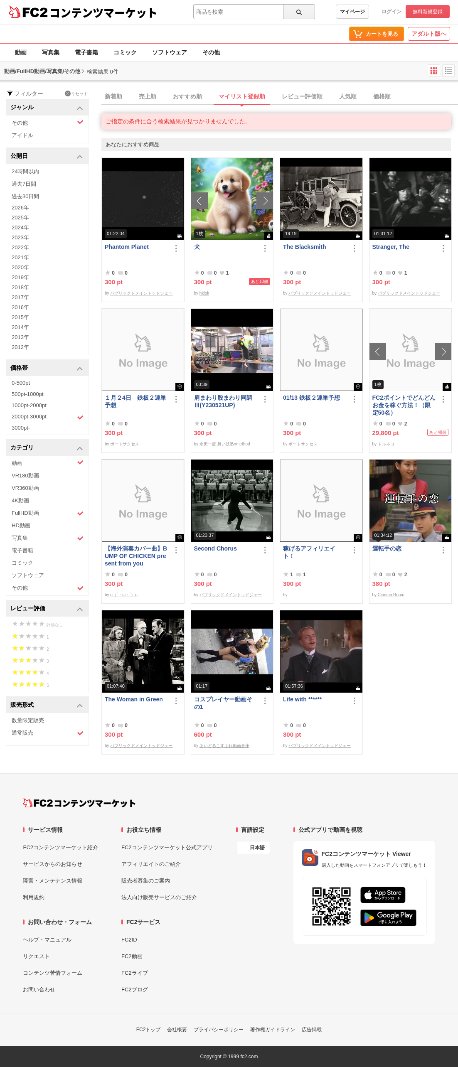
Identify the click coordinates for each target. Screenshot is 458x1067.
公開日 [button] (46, 156)
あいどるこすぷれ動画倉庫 (224, 745)
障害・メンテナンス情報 (52, 881)
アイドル (22, 135)
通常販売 (48, 733)
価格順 (382, 96)
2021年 (20, 257)
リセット (76, 93)
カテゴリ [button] (46, 448)
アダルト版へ (428, 33)
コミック (125, 52)
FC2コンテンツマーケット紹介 (60, 847)
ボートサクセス (124, 444)
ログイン (391, 12)
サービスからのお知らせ (52, 864)
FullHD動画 (48, 513)
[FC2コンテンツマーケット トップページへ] (79, 803)
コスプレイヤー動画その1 (223, 703)
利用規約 (33, 897)
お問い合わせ (39, 989)
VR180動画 (25, 475)
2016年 (20, 307)
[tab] (279, 97)
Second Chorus (215, 548)
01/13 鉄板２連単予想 (311, 397)
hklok (204, 293)
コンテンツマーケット (103, 12)
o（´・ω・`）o (124, 595)
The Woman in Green (134, 699)
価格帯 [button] (46, 368)
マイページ (352, 12)
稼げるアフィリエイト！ (309, 552)
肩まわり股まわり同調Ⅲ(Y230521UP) (223, 401)
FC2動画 (132, 956)
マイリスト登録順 (242, 96)
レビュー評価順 (302, 96)
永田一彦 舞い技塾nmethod (224, 444)
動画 (21, 52)
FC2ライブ (134, 973)
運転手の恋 (386, 548)
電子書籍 (86, 52)
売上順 (147, 96)
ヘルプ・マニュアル (47, 940)
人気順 (348, 96)
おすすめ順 (187, 96)
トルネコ (386, 444)
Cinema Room (391, 595)
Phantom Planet (127, 246)
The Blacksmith (304, 246)
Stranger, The (390, 246)
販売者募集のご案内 (145, 881)
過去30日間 (25, 196)
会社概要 (177, 1030)
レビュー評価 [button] (46, 609)
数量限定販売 (28, 720)
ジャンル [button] (46, 108)
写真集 (50, 52)
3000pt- (21, 428)
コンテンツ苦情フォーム (52, 973)
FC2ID (129, 940)
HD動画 (21, 525)
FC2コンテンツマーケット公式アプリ (167, 847)
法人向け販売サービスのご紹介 (159, 897)
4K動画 (20, 500)
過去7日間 (24, 184)
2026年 (20, 207)
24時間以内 (25, 171)
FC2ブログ (134, 989)
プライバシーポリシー (219, 1030)
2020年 (20, 267)
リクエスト (36, 956)
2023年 (20, 237)
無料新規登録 (428, 12)
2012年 (20, 347)
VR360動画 (25, 488)
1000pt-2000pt (29, 405)
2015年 (20, 317)
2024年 (20, 227)
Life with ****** (302, 699)
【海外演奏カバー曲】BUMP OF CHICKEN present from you (136, 556)
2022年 (20, 247)
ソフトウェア (169, 52)
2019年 (20, 277)
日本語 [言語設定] (257, 848)
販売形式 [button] (46, 705)
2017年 (20, 297)
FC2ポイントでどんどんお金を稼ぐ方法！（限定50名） (404, 405)
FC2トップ (148, 1030)
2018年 (20, 287)
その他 (211, 52)
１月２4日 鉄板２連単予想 (135, 401)
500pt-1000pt (28, 394)
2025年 (20, 217)
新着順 (113, 96)
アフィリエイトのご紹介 (151, 864)
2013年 (20, 337)
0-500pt (21, 383)
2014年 (20, 327)
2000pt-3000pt (48, 417)
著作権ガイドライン (272, 1030)
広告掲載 (312, 1030)
